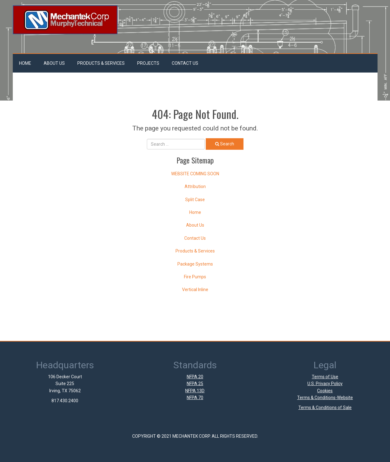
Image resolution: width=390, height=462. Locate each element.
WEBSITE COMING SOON (195, 173)
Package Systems (195, 264)
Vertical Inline (195, 289)
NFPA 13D (195, 390)
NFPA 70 (195, 397)
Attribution (195, 186)
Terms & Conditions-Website (325, 397)
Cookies (325, 390)
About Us (54, 63)
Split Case (195, 199)
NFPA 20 (195, 376)
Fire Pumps (195, 276)
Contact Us (185, 63)
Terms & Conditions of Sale (325, 407)
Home (25, 63)
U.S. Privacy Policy (325, 383)
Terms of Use (325, 376)
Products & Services (101, 63)
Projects (148, 63)
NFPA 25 (195, 383)
